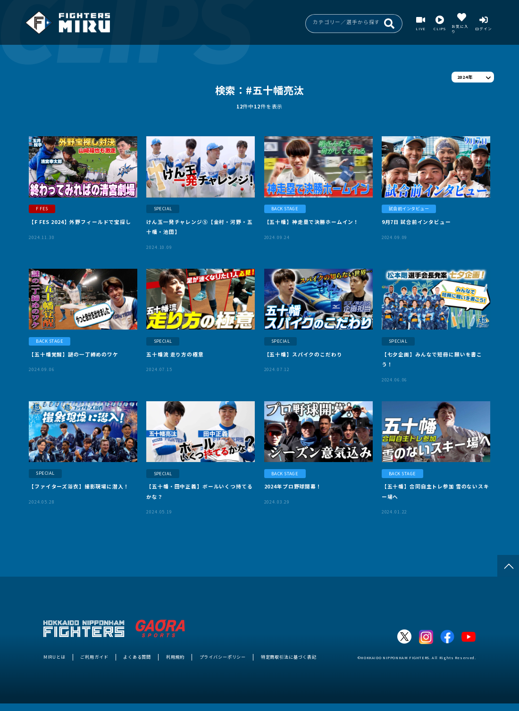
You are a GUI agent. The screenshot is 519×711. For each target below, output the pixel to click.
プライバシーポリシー (223, 656)
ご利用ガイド (94, 656)
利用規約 (175, 656)
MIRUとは (54, 656)
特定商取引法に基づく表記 (289, 656)
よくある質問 (137, 656)
